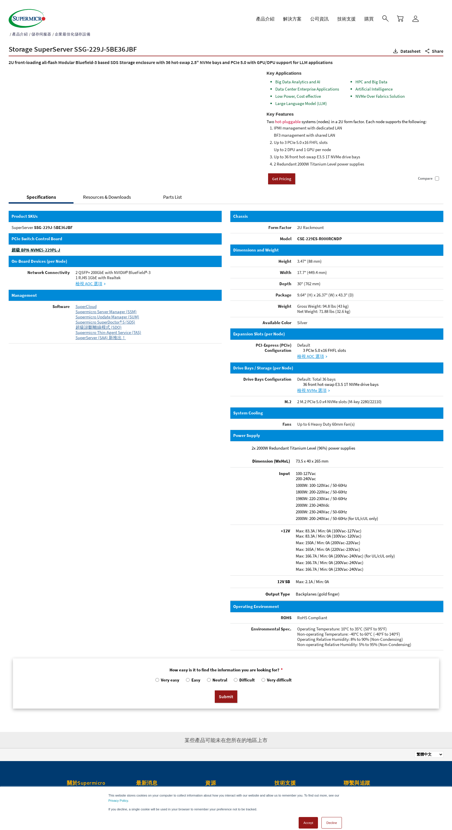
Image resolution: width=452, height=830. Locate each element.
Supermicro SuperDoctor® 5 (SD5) (105, 316)
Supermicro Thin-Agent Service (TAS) (108, 326)
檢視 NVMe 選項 (312, 384)
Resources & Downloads (107, 191)
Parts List (172, 191)
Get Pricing (281, 172)
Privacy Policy (118, 794)
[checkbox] (226, 675)
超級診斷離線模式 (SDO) (99, 321)
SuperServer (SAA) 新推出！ (101, 331)
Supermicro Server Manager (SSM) (106, 305)
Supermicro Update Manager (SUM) (107, 310)
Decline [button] (331, 816)
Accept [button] (308, 816)
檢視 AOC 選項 (89, 277)
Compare (425, 172)
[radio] (167, 675)
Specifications (41, 191)
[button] (406, 45)
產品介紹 (20, 28)
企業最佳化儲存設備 (73, 28)
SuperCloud (86, 300)
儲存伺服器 (41, 28)
